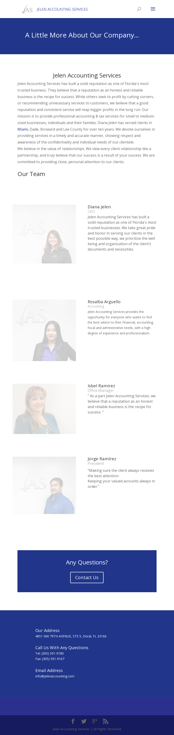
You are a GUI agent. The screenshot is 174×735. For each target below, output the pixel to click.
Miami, (23, 129)
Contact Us (87, 577)
